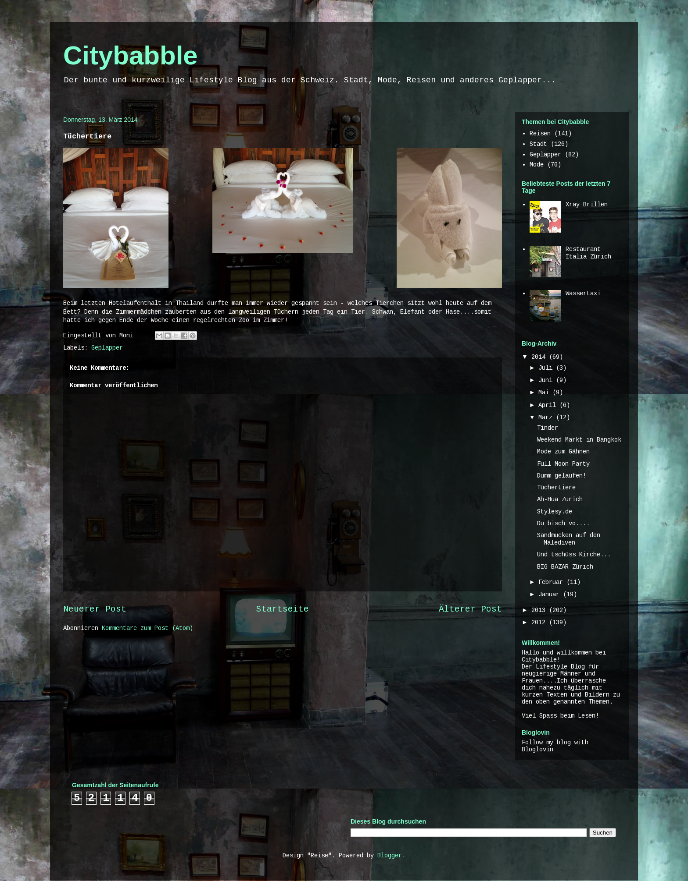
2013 (540, 610)
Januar (550, 594)
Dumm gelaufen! (561, 475)
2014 (540, 357)
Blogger (389, 855)
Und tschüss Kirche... (574, 554)
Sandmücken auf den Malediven (568, 539)
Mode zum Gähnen (563, 451)
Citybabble (130, 55)
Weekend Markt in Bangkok (579, 439)
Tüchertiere (556, 487)
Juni (547, 380)
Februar (552, 582)
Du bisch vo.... (563, 523)
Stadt (538, 144)
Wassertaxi (583, 293)
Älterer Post (470, 609)
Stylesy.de (554, 511)
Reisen (540, 133)
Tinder (547, 428)
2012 (540, 622)
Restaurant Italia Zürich (588, 253)
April (548, 405)
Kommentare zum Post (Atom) (147, 628)
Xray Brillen (587, 204)
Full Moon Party (563, 463)
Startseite (282, 609)
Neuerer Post (94, 609)
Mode (537, 164)
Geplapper (107, 347)
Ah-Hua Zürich (560, 499)
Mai (545, 392)
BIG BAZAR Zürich (565, 566)
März (547, 417)
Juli (547, 368)
